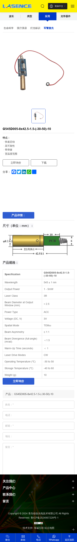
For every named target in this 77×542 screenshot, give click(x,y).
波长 (11, 16)
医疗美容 (22, 28)
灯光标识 (35, 28)
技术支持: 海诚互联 (33, 528)
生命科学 (9, 28)
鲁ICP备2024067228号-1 (45, 517)
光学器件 (65, 16)
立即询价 (16, 163)
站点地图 (49, 528)
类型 (29, 16)
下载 (44, 163)
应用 (47, 16)
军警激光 (49, 28)
